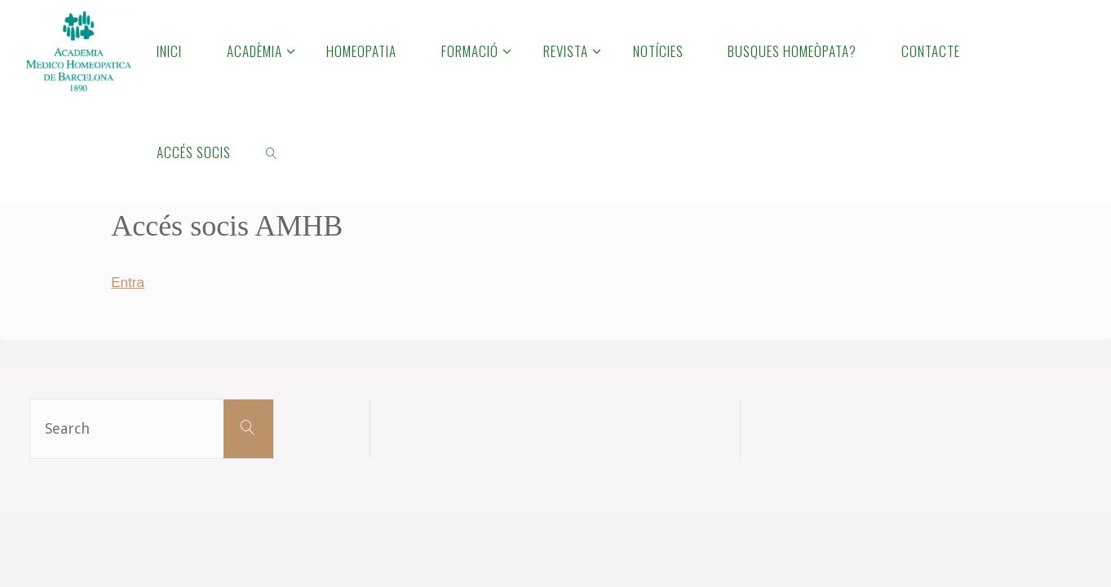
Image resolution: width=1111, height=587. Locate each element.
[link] (271, 151)
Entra (128, 282)
